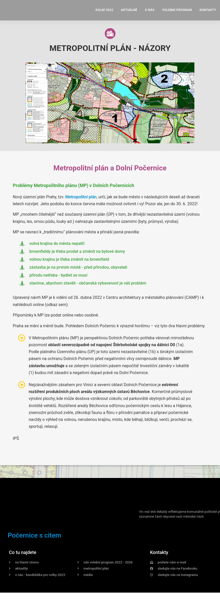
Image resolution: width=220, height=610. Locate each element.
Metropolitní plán (81, 196)
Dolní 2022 (104, 10)
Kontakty (208, 10)
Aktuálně (129, 10)
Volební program (177, 10)
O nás (149, 10)
